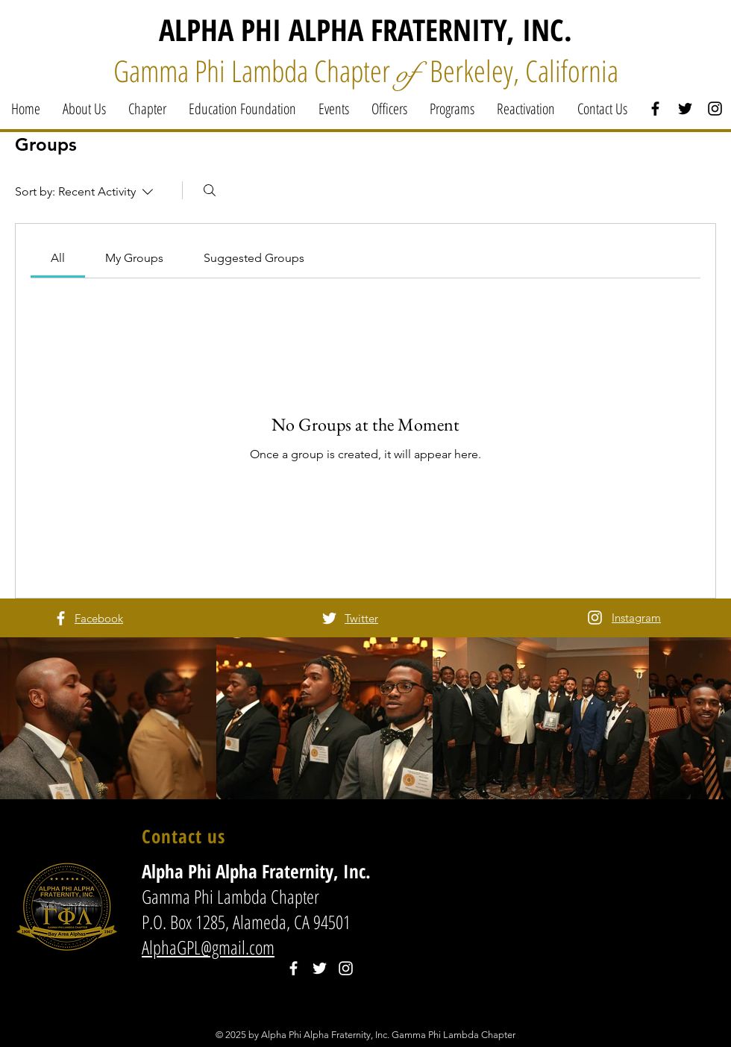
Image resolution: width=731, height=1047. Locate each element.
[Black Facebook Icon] (655, 108)
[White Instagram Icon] (595, 617)
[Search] (210, 190)
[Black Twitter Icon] (685, 108)
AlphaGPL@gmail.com (208, 947)
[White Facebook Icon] (60, 618)
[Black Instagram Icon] (715, 108)
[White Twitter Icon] (329, 618)
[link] (58, 258)
